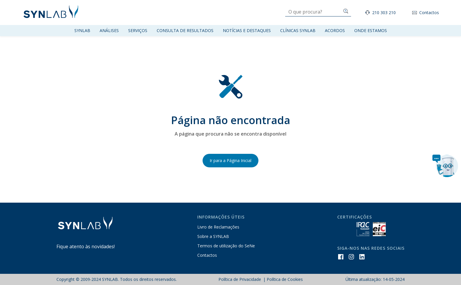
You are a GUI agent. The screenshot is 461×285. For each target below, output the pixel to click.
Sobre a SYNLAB (213, 236)
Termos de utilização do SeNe (226, 246)
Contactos (429, 12)
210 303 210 (384, 12)
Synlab (82, 30)
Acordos (335, 30)
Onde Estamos (370, 30)
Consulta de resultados (185, 30)
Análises (109, 30)
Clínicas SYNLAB (297, 30)
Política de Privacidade (240, 279)
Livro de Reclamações (218, 227)
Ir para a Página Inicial (230, 160)
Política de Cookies (285, 279)
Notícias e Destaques (247, 30)
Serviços (137, 30)
